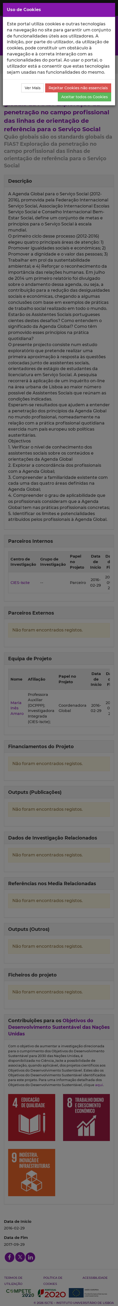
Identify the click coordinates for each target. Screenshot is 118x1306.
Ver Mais (32, 88)
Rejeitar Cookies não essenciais (78, 88)
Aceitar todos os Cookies (84, 97)
